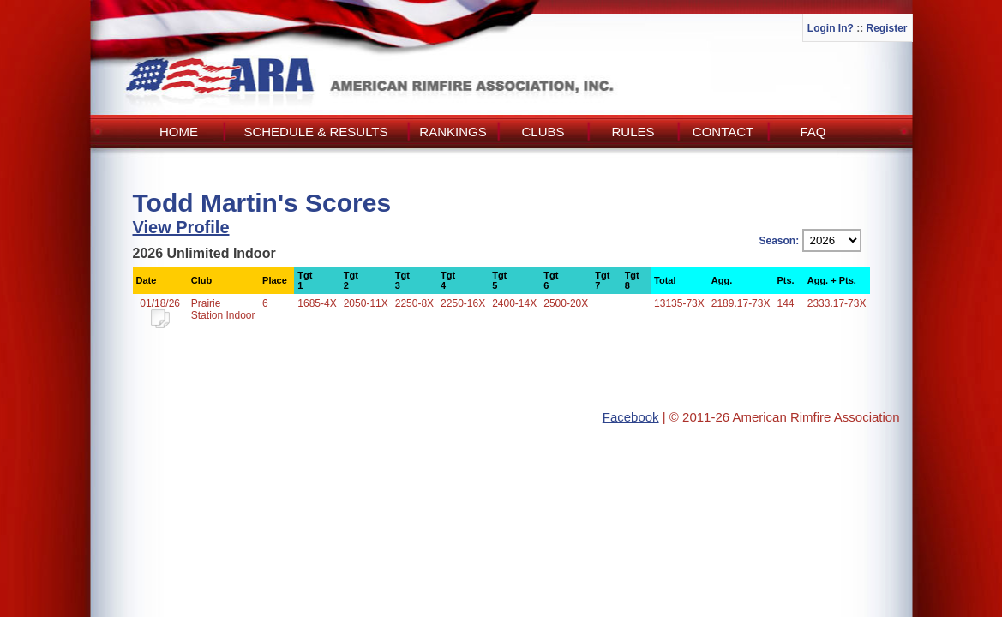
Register (886, 28)
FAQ (812, 131)
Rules (632, 131)
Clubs (542, 131)
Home (178, 131)
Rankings (452, 131)
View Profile (181, 227)
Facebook (631, 417)
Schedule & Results (315, 131)
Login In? (830, 28)
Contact (723, 131)
